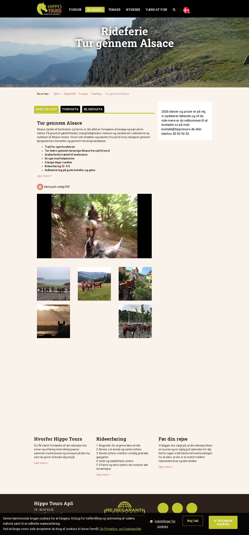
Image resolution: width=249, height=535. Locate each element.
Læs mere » (41, 463)
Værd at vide (156, 9)
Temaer (114, 9)
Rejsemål (95, 9)
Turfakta (70, 109)
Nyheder (133, 9)
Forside (75, 9)
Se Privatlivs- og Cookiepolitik (120, 529)
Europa (83, 93)
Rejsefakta (93, 109)
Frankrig (96, 93)
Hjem (57, 93)
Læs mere (44, 175)
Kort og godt (46, 109)
